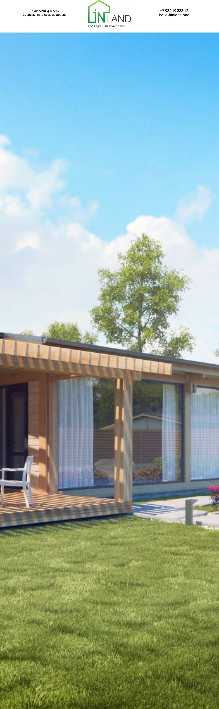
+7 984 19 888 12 (174, 11)
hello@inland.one (174, 15)
